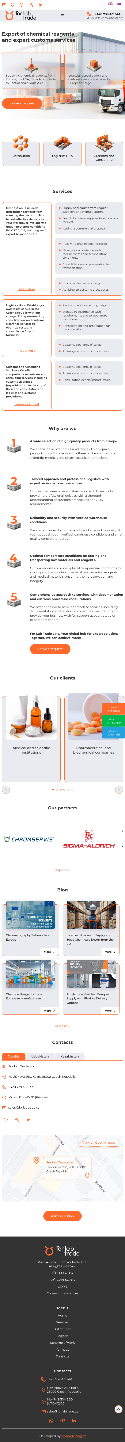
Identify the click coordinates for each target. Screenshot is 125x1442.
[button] (62, 15)
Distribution (62, 1329)
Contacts (63, 1356)
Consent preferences (63, 1293)
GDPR (62, 1287)
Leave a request (22, 103)
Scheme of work (62, 1342)
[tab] (13, 1056)
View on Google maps (98, 1142)
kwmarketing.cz (73, 1436)
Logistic (62, 1336)
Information (63, 1349)
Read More (26, 289)
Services (62, 1322)
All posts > (62, 1026)
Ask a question (62, 1216)
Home (62, 1315)
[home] (20, 15)
